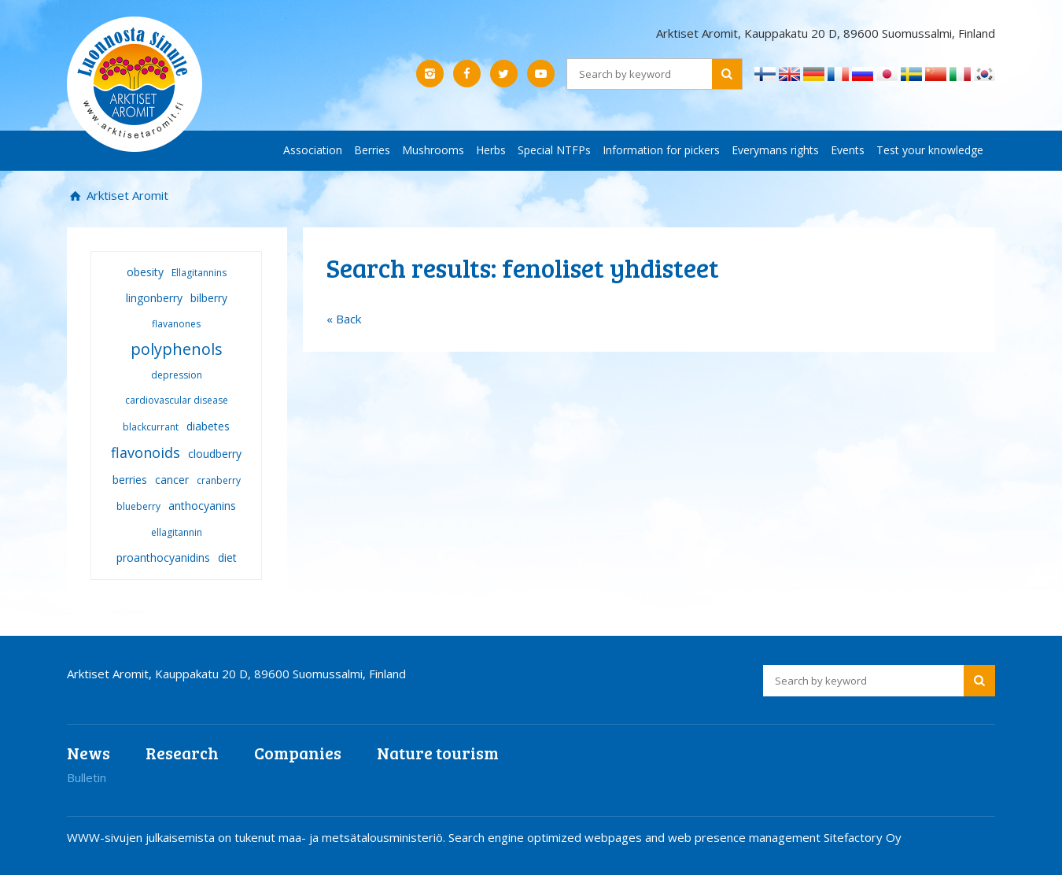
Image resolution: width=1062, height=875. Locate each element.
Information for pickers (661, 149)
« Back (343, 319)
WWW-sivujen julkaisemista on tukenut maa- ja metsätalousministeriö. (257, 837)
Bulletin (86, 777)
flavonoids (145, 452)
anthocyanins (202, 505)
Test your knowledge (929, 149)
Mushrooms (433, 149)
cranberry (219, 480)
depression (176, 375)
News (88, 752)
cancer (172, 479)
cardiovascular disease (176, 400)
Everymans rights (775, 149)
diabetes (208, 426)
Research (182, 752)
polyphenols (177, 349)
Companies (297, 752)
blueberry (138, 506)
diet (227, 557)
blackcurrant (151, 427)
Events (848, 149)
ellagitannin (176, 532)
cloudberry (215, 453)
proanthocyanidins (163, 557)
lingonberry (154, 297)
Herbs (491, 149)
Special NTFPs (554, 149)
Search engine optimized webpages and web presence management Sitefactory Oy (675, 837)
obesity (145, 271)
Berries (372, 149)
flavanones (176, 323)
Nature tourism (438, 752)
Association (312, 149)
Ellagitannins (199, 272)
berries (129, 479)
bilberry (208, 297)
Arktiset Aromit (125, 195)
